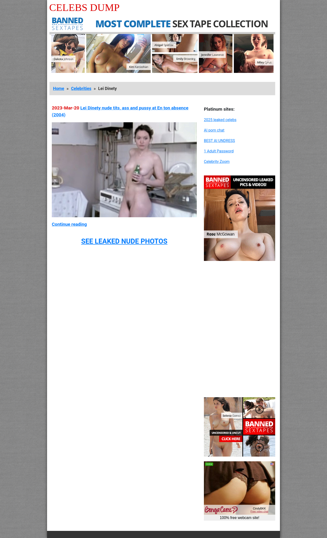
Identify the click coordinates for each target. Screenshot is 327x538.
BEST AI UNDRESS (219, 140)
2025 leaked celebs (220, 120)
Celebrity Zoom (217, 161)
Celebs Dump (84, 7)
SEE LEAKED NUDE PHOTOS (124, 241)
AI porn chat (214, 130)
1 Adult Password (219, 151)
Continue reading (69, 224)
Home (58, 88)
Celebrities (81, 88)
